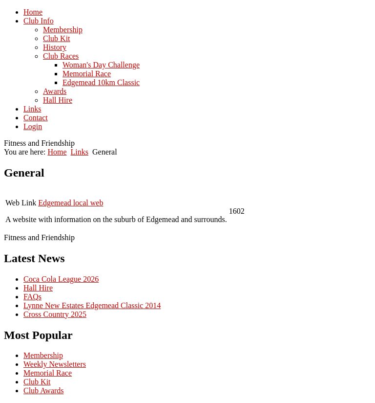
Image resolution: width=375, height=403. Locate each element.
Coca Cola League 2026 (61, 279)
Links (79, 152)
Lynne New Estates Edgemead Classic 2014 (92, 305)
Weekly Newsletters (54, 364)
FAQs (32, 296)
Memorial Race (47, 373)
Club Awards (43, 390)
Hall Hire (38, 288)
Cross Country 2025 (54, 314)
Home (56, 152)
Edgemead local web (70, 203)
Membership (43, 355)
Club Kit (37, 382)
